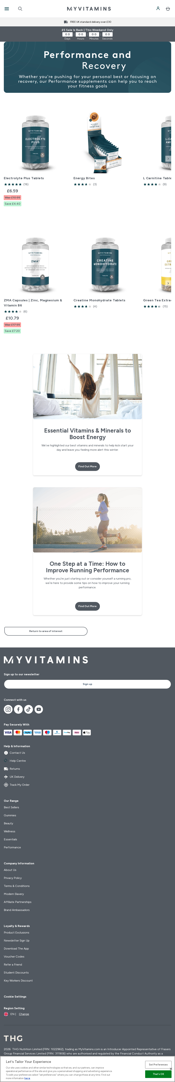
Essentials (10, 839)
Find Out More (87, 466)
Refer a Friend (13, 964)
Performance (12, 847)
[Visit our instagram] (8, 709)
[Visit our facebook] (18, 709)
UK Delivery (14, 777)
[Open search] (20, 8)
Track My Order (16, 785)
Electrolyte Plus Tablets (24, 178)
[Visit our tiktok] (28, 709)
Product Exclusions (16, 932)
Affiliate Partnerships (17, 902)
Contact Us (14, 753)
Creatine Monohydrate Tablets (99, 300)
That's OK (158, 1074)
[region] (87, 1069)
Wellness (9, 831)
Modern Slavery (14, 894)
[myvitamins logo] (89, 8)
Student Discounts (16, 972)
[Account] (158, 8)
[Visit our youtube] (38, 709)
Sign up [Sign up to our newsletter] (87, 684)
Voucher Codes (14, 956)
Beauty (8, 823)
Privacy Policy (13, 878)
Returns (12, 769)
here (27, 1078)
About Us (10, 870)
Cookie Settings (15, 996)
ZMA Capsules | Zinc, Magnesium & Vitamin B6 (33, 302)
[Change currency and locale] (16, 1014)
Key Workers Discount (18, 980)
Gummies (10, 815)
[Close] (171, 1069)
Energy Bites (84, 178)
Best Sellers (11, 807)
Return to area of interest (45, 631)
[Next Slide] (168, 159)
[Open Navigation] (7, 8)
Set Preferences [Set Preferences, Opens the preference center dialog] (158, 1064)
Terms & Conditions (17, 886)
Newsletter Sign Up (16, 940)
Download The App (16, 948)
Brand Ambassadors (17, 910)
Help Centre (15, 761)
